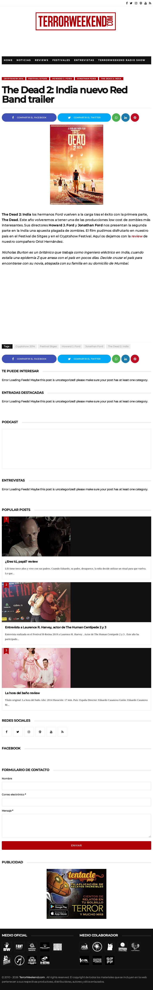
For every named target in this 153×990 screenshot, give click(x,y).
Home (8, 60)
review (136, 236)
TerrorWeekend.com (32, 977)
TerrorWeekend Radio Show (121, 60)
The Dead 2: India (111, 79)
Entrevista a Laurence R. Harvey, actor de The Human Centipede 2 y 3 (55, 627)
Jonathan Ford (86, 79)
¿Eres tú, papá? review (21, 561)
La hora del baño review (22, 693)
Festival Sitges (37, 79)
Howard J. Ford (62, 79)
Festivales (61, 60)
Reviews (41, 60)
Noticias (24, 60)
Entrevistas (84, 60)
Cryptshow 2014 (13, 79)
